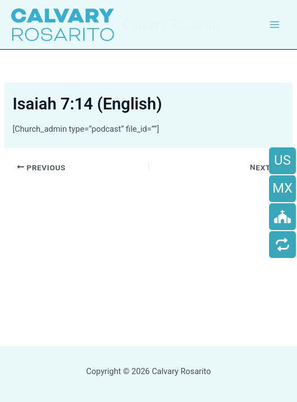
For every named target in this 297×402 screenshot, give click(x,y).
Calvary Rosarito (171, 24)
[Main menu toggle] (274, 24)
